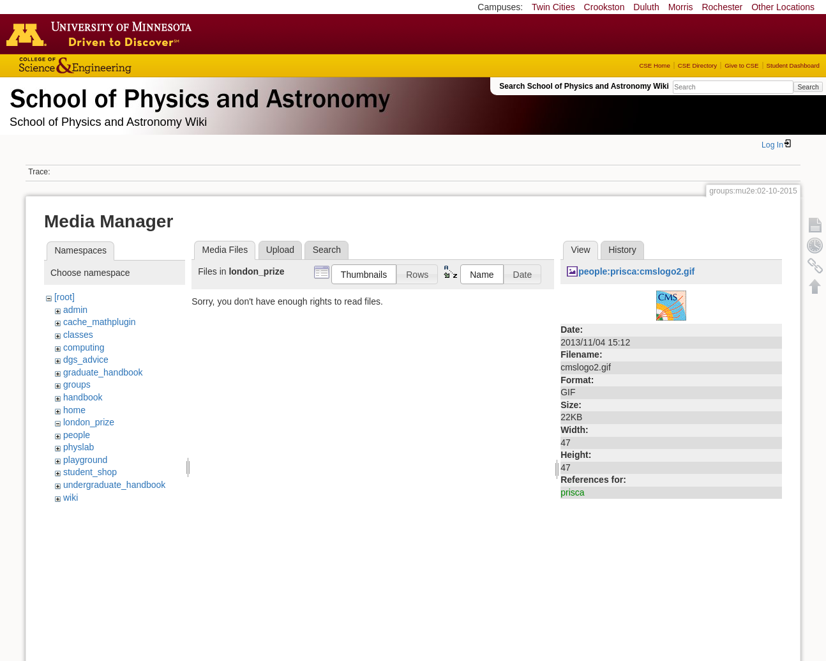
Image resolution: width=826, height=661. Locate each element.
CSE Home (654, 65)
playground (85, 460)
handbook (83, 397)
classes (78, 335)
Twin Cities (553, 7)
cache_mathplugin (99, 322)
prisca (572, 492)
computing (84, 347)
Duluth (646, 7)
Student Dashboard (793, 65)
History (622, 250)
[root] (64, 297)
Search (807, 87)
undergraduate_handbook (114, 485)
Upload (280, 250)
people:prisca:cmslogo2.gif (636, 271)
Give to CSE (741, 65)
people (76, 435)
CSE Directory (697, 65)
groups (77, 384)
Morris (680, 7)
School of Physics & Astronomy (198, 95)
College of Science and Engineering (115, 65)
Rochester (722, 7)
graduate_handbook (103, 372)
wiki (70, 497)
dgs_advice (86, 359)
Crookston (604, 7)
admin (75, 310)
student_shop (90, 472)
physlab (78, 447)
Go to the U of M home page (102, 34)
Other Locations (783, 7)
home (74, 410)
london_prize (88, 422)
